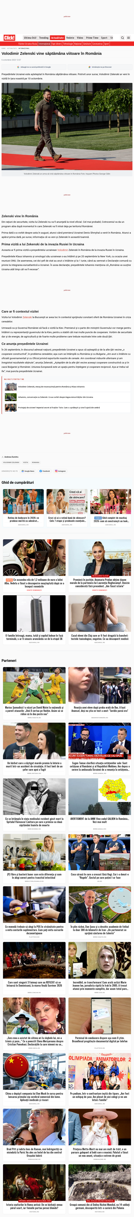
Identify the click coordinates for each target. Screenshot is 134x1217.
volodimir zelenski (11, 463)
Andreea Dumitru (11, 457)
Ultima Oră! (30, 37)
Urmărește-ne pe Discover (100, 67)
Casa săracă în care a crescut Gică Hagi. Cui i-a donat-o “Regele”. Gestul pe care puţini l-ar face (100, 876)
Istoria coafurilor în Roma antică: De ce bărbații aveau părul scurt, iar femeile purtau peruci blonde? (34, 1206)
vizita (26, 463)
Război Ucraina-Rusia (28, 43)
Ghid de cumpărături (18, 483)
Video (80, 37)
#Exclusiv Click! (100, 576)
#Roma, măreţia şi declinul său (35, 1201)
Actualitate (57, 37)
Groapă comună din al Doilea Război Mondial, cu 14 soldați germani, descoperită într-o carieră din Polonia (100, 1206)
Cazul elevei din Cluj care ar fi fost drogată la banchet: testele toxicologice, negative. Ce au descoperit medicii (100, 637)
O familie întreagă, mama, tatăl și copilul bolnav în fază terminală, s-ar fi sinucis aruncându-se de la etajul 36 (34, 637)
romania (37, 463)
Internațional (44, 43)
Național (78, 43)
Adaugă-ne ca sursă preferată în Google (34, 67)
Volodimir (62, 249)
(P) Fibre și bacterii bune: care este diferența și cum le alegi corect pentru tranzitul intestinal (34, 876)
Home (3, 48)
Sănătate (87, 43)
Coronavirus (97, 43)
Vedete (70, 37)
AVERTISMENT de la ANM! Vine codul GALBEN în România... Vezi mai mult (99, 820)
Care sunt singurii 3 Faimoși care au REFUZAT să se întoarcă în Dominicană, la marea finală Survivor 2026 (34, 984)
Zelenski (27, 317)
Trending (44, 37)
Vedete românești (34, 591)
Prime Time (92, 37)
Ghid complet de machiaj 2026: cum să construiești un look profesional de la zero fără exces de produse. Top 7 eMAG (110, 519)
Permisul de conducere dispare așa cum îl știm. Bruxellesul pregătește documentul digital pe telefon (99, 1040)
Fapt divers (57, 43)
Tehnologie (68, 43)
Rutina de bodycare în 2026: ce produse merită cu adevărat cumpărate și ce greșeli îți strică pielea (23, 519)
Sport (104, 37)
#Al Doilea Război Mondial (100, 1201)
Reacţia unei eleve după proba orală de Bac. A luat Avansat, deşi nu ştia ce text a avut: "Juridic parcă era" (99, 709)
